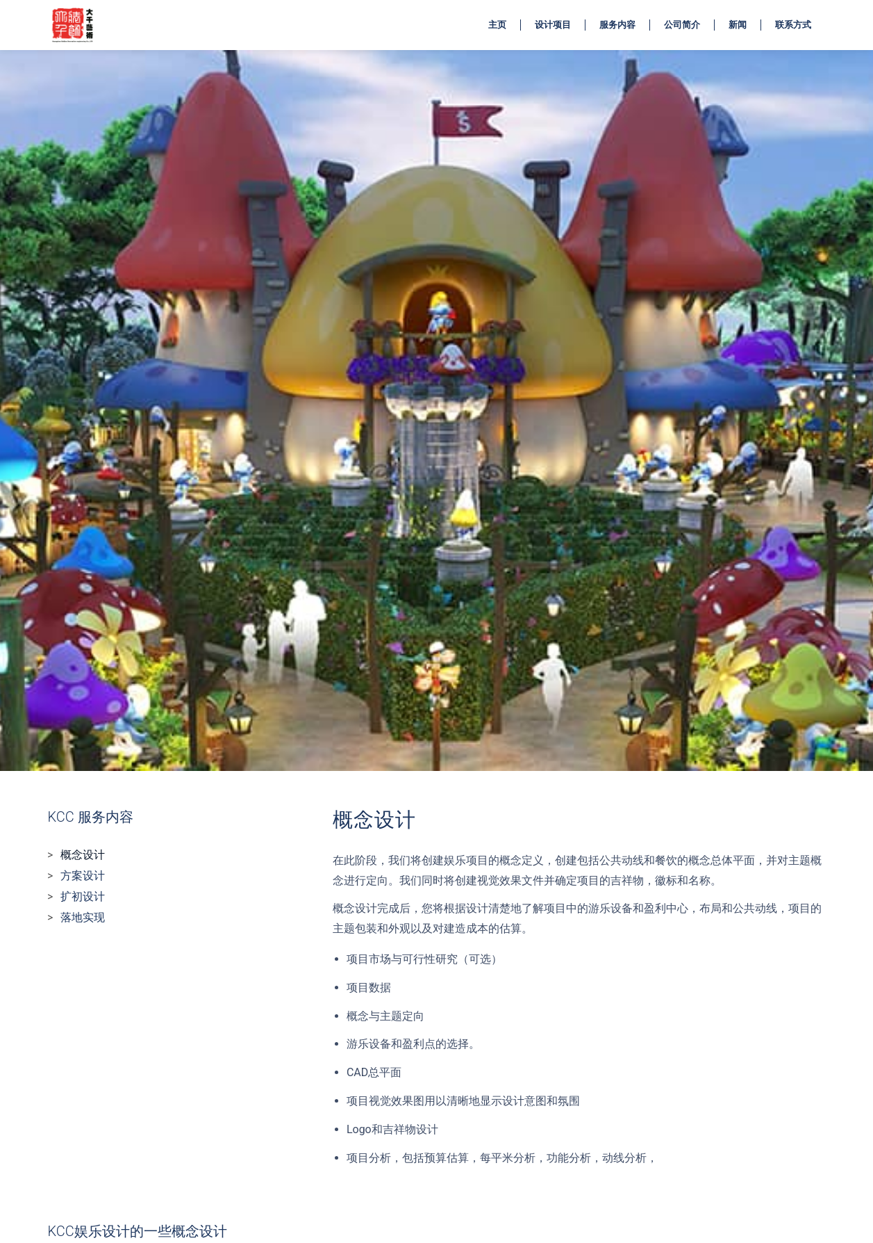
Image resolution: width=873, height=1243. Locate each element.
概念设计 (82, 854)
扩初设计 (82, 896)
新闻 (738, 24)
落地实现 (82, 917)
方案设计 (82, 875)
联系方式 (793, 24)
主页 (497, 24)
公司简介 (682, 24)
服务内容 (617, 24)
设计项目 (553, 24)
